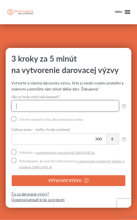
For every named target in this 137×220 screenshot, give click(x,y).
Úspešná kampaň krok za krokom (38, 199)
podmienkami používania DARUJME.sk (65, 152)
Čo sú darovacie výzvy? (30, 194)
